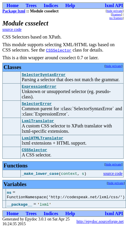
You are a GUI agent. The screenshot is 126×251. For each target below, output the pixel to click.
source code (12, 29)
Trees (31, 5)
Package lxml (13, 11)
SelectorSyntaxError (44, 75)
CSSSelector (58, 50)
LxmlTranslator (38, 124)
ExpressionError (39, 88)
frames (116, 14)
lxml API (114, 5)
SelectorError (37, 106)
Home (13, 5)
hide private (114, 10)
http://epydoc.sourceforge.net (100, 228)
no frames (115, 18)
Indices (51, 5)
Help (70, 5)
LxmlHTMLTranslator (42, 142)
